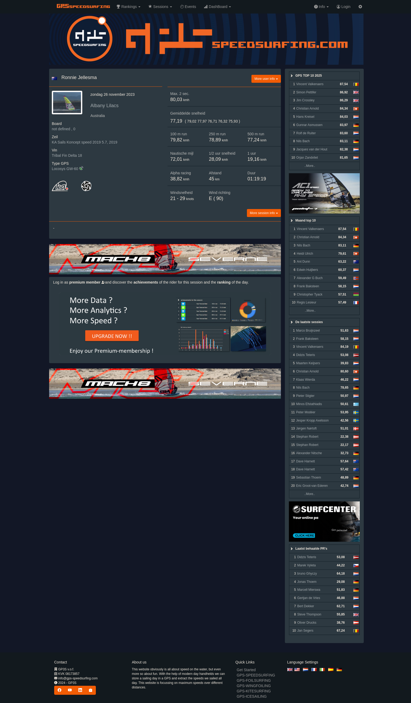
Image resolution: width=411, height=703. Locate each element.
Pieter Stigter (305, 396)
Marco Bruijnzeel (308, 330)
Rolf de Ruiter (306, 133)
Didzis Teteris (305, 355)
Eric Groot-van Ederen (312, 486)
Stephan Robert (307, 437)
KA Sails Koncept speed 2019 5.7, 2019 (84, 142)
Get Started (246, 670)
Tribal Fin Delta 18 (67, 155)
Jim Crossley (305, 100)
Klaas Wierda (305, 379)
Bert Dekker (305, 606)
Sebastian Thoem (308, 477)
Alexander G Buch (310, 278)
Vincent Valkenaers (309, 84)
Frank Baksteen (308, 286)
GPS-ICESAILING (252, 696)
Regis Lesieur (306, 302)
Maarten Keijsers (308, 363)
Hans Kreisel (305, 117)
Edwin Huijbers (307, 270)
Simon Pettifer (306, 92)
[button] (128, 6)
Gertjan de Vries (308, 598)
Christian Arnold (307, 108)
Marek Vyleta (306, 565)
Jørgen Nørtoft (306, 428)
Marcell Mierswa (308, 590)
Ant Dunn (303, 261)
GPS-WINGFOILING (254, 686)
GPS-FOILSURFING (254, 680)
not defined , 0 (63, 129)
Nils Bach (303, 141)
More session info (264, 213)
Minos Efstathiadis (309, 404)
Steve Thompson (309, 614)
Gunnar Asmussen (309, 125)
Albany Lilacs (104, 105)
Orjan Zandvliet (307, 157)
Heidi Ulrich (305, 253)
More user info (266, 79)
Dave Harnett (305, 461)
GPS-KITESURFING (254, 691)
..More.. (305, 166)
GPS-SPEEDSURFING (256, 675)
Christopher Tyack (310, 294)
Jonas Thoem (307, 582)
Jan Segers (305, 630)
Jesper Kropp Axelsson (312, 420)
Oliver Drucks (306, 622)
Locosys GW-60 (65, 169)
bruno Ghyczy (307, 573)
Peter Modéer (305, 412)
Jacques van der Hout (311, 149)
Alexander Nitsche (309, 453)
